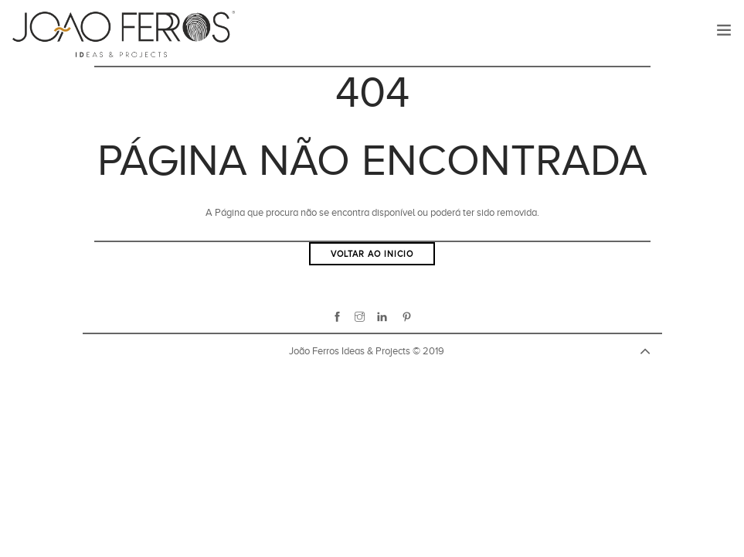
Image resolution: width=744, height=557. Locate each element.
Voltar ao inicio (372, 253)
